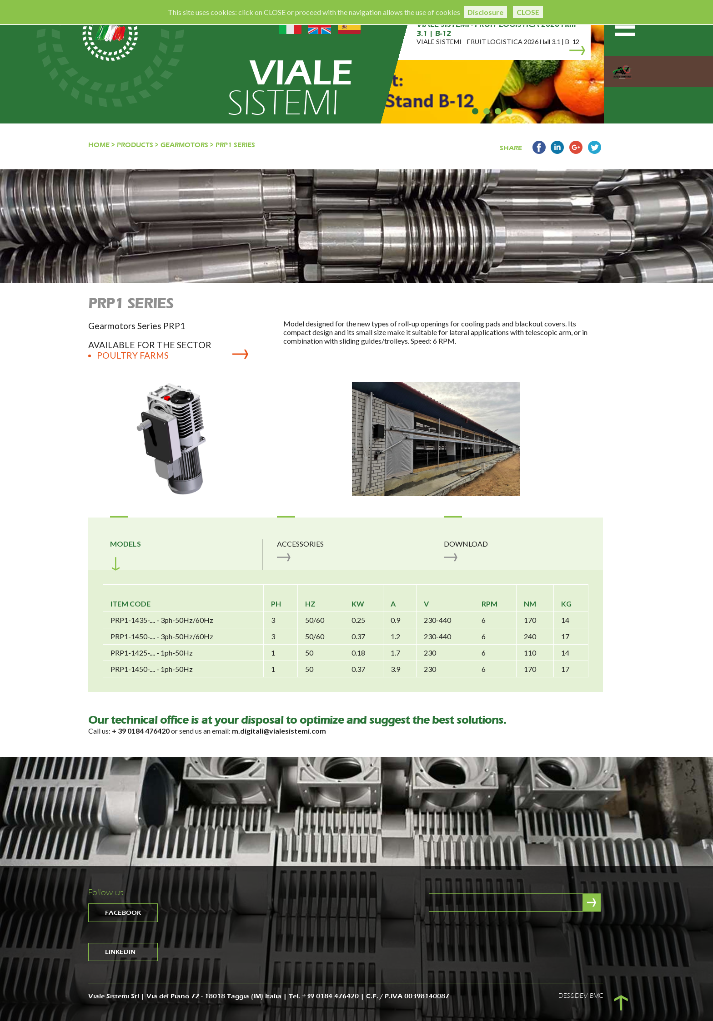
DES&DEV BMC (580, 996)
